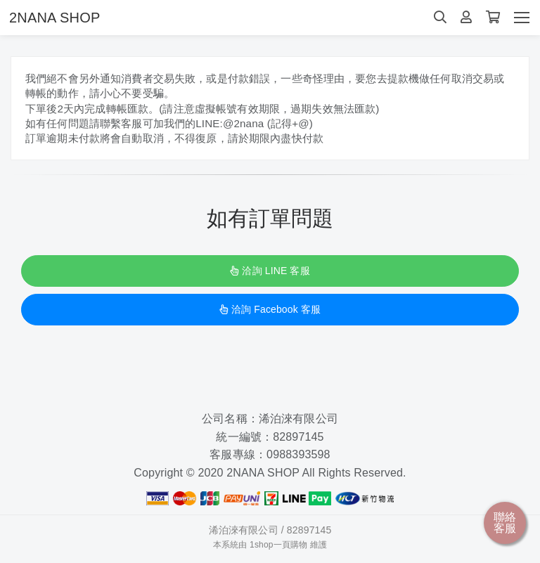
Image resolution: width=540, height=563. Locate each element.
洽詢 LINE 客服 (269, 274)
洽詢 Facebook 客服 (270, 313)
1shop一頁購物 (278, 548)
